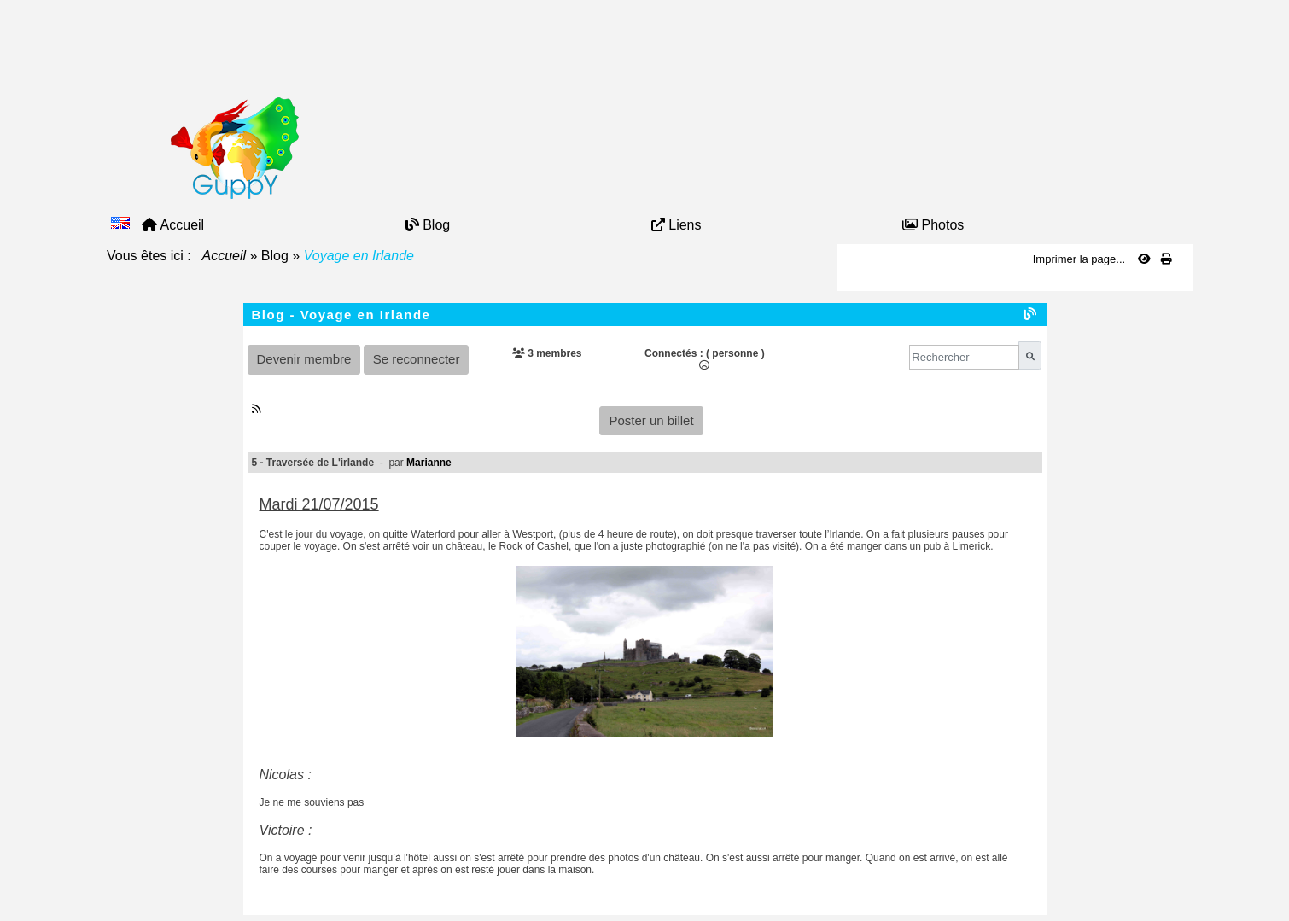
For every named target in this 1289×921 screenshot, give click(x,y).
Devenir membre (304, 359)
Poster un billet (651, 420)
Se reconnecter (416, 359)
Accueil (224, 255)
